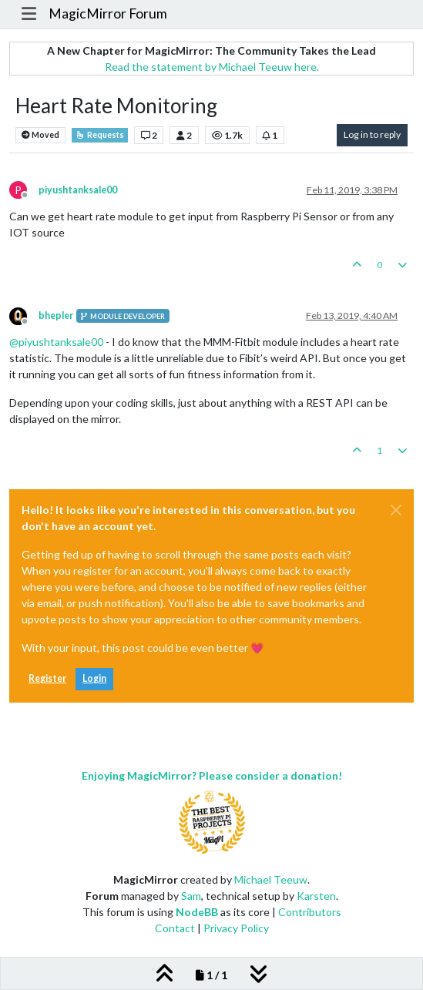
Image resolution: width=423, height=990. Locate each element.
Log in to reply (372, 134)
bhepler (56, 315)
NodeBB (197, 911)
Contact (175, 928)
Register (47, 678)
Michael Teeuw (270, 879)
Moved (40, 135)
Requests (100, 134)
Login (94, 678)
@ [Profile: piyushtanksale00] (56, 341)
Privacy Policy (236, 928)
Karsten (316, 895)
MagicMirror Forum (108, 13)
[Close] (396, 510)
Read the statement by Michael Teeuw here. (212, 66)
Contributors (309, 911)
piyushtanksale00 (78, 190)
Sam (191, 895)
